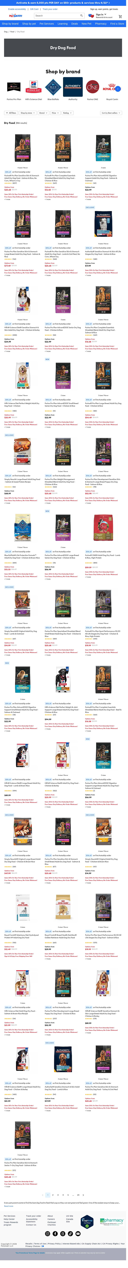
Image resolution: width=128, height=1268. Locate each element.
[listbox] (63, 89)
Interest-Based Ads (71, 1244)
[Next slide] (118, 89)
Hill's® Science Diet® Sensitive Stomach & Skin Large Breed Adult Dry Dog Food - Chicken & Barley (102, 1013)
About (50, 1216)
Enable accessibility (17, 9)
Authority (73, 99)
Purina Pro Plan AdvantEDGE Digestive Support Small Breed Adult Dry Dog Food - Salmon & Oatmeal (21, 709)
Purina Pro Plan (14, 99)
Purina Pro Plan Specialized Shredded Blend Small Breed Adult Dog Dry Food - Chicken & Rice (63, 633)
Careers (51, 1219)
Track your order (50, 9)
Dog (5, 32)
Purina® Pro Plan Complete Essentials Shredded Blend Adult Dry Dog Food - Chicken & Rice (60, 178)
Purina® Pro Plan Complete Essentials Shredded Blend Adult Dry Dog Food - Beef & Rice (103, 709)
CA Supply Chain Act (91, 1244)
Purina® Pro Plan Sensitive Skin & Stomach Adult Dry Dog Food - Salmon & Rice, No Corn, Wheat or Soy (21, 178)
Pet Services (9, 1216)
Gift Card (34, 9)
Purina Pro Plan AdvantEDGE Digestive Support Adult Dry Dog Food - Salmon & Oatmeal (101, 178)
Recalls (28, 1244)
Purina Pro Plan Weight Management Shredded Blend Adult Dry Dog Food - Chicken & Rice (60, 482)
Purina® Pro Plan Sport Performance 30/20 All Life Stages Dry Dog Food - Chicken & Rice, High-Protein (102, 633)
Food (12, 32)
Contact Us (31, 1225)
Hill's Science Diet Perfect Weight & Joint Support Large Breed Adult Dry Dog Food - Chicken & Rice (62, 709)
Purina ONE (92, 99)
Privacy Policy (54, 1244)
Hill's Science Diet (33, 99)
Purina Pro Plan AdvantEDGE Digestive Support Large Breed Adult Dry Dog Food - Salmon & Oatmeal (102, 785)
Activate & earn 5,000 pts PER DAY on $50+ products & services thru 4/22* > (63, 2)
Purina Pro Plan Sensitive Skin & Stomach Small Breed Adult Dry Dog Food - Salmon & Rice (62, 861)
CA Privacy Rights (110, 1244)
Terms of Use (40, 1244)
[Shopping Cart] (122, 17)
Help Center (9, 1219)
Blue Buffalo (53, 99)
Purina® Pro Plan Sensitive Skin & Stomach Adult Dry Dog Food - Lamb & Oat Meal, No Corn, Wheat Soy (62, 254)
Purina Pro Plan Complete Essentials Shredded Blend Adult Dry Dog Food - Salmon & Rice (100, 330)
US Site (69, 1216)
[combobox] (59, 15)
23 (78, 1195)
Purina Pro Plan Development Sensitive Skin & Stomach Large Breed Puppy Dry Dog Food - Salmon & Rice (102, 482)
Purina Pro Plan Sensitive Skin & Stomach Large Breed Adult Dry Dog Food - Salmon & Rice (22, 254)
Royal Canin (112, 99)
